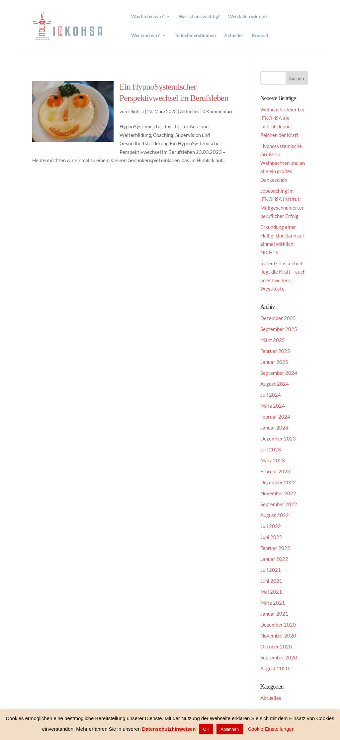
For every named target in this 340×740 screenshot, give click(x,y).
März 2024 (272, 406)
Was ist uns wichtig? (199, 16)
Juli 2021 (270, 570)
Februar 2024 (275, 417)
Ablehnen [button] (229, 729)
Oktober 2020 (276, 646)
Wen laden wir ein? (247, 16)
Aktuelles (233, 35)
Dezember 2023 (278, 438)
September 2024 (278, 373)
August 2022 (274, 515)
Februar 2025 (275, 351)
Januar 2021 (274, 614)
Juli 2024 (270, 395)
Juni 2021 (271, 581)
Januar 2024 (274, 428)
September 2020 (278, 657)
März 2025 (272, 340)
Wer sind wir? (145, 35)
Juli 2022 (270, 526)
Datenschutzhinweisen (169, 729)
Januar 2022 (274, 559)
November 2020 (278, 636)
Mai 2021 (271, 592)
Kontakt (260, 35)
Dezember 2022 (278, 482)
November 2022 (278, 493)
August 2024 (274, 384)
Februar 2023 (275, 471)
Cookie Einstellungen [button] (271, 729)
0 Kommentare (218, 111)
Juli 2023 (270, 449)
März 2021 (272, 603)
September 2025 (278, 329)
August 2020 (274, 668)
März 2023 (272, 460)
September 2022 (278, 504)
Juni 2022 (271, 537)
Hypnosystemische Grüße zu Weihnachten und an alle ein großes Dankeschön (282, 163)
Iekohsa (136, 111)
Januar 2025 (274, 362)
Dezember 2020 (278, 625)
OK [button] (206, 729)
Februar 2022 (275, 548)
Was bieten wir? (147, 16)
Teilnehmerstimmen (195, 35)
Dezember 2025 (278, 318)
